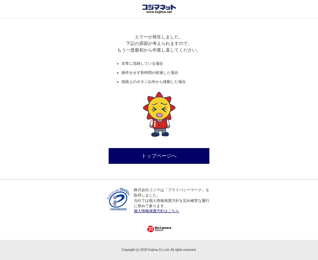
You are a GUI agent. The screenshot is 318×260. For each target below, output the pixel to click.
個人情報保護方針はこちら (156, 211)
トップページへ (159, 155)
